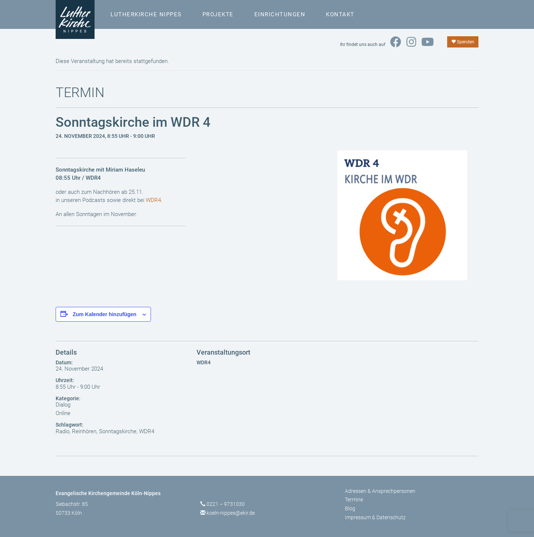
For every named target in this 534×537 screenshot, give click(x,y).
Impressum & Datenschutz (375, 517)
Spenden (462, 41)
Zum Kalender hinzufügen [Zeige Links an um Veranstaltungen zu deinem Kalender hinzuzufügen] (104, 314)
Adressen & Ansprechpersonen (380, 491)
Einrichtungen (280, 14)
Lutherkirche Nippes (146, 14)
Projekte (218, 14)
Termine (354, 500)
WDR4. (154, 200)
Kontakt (340, 14)
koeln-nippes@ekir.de (231, 513)
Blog (350, 508)
